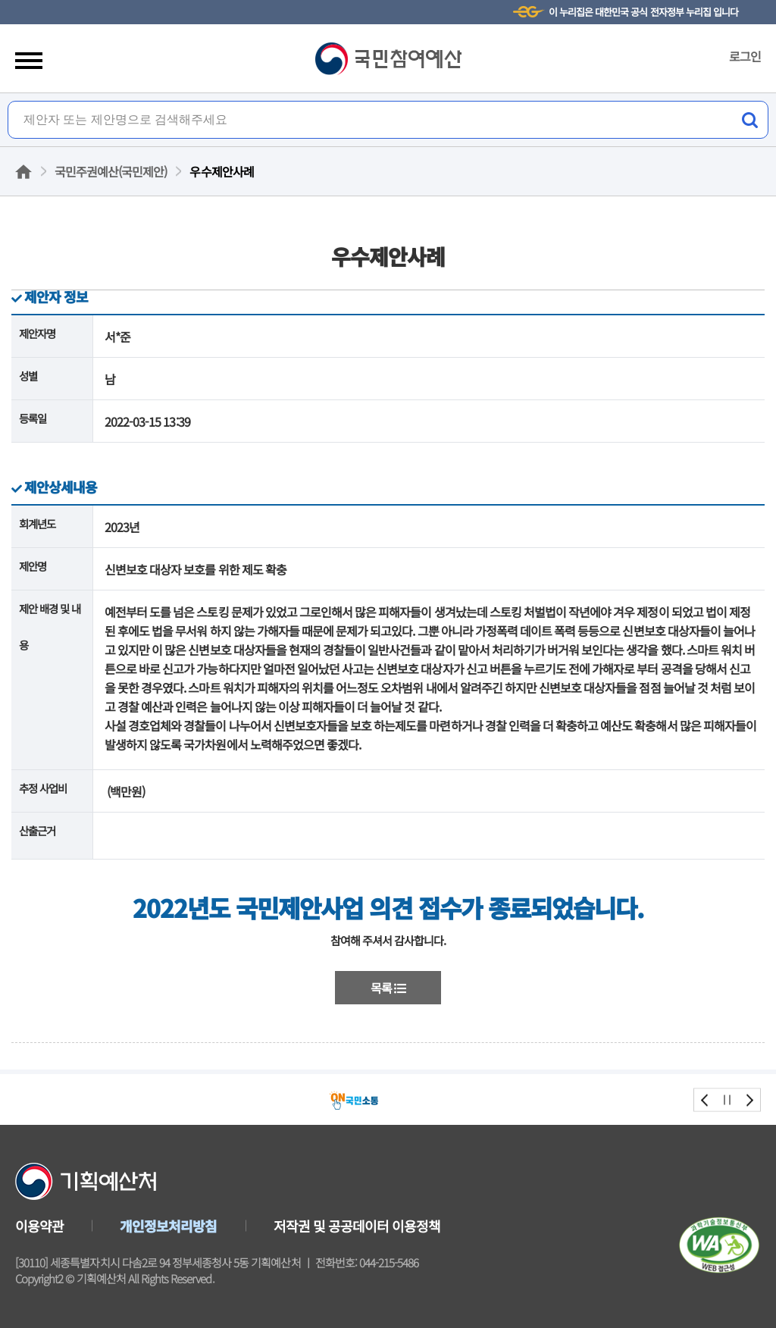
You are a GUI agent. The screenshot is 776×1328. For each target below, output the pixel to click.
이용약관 (39, 1226)
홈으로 (23, 171)
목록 (388, 988)
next (749, 1099)
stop (727, 1099)
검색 (749, 120)
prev (705, 1099)
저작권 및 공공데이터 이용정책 (357, 1226)
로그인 (745, 56)
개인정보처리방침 (168, 1226)
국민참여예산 (388, 58)
